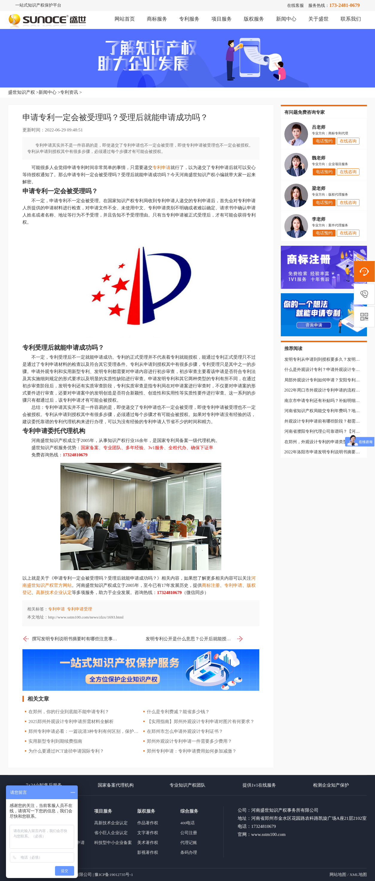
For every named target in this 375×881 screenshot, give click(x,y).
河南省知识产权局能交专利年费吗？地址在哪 (326, 410)
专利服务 (189, 19)
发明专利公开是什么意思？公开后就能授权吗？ (194, 638)
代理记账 (188, 842)
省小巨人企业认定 (111, 833)
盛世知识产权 (21, 92)
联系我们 (351, 19)
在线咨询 (348, 141)
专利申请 (161, 167)
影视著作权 (147, 852)
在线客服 (295, 5)
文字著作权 (147, 833)
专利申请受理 (79, 609)
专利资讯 (69, 92)
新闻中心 (286, 19)
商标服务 (157, 19)
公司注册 (188, 833)
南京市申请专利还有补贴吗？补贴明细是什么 (326, 400)
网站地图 (338, 874)
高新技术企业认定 (54, 592)
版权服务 (254, 19)
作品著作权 (147, 823)
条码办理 (188, 852)
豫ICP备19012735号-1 (113, 874)
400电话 (187, 823)
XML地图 (358, 874)
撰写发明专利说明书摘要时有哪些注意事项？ (71, 638)
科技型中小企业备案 (113, 842)
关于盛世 (318, 19)
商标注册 (211, 585)
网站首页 (125, 19)
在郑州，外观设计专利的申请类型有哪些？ (324, 441)
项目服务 (221, 19)
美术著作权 (147, 842)
